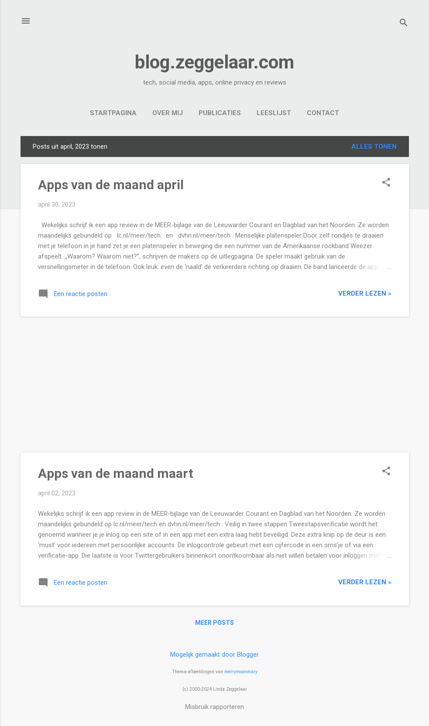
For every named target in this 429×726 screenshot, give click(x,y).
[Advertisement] (215, 385)
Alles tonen (374, 146)
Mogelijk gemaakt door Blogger (214, 654)
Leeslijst (274, 113)
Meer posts (214, 622)
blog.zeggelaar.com (214, 62)
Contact (323, 113)
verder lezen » (364, 293)
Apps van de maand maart (115, 473)
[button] (386, 183)
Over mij (167, 113)
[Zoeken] (403, 23)
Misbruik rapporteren (214, 707)
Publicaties (220, 113)
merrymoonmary (240, 672)
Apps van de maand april (111, 184)
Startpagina (113, 113)
